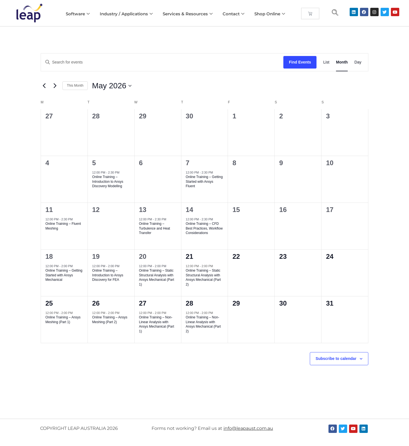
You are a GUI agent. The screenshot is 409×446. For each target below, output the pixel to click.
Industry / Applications (126, 13)
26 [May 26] (96, 303)
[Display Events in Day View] (357, 62)
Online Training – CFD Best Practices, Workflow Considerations (204, 228)
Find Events (300, 62)
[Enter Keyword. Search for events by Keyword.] (162, 62)
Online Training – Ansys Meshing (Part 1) (63, 319)
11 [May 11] (49, 209)
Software (78, 13)
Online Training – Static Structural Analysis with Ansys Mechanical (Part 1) (156, 277)
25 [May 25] (49, 303)
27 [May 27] (143, 303)
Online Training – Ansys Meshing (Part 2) (109, 319)
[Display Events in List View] (326, 62)
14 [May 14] (189, 209)
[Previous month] (44, 85)
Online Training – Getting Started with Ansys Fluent (204, 181)
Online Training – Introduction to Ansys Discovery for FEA (107, 275)
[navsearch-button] (334, 13)
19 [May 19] (96, 256)
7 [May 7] (187, 163)
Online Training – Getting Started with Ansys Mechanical (63, 275)
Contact (233, 13)
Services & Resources (188, 13)
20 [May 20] (143, 256)
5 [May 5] (94, 163)
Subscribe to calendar (336, 358)
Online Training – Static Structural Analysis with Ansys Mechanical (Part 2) (203, 277)
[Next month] (55, 85)
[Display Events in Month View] (342, 62)
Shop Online (269, 13)
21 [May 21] (189, 256)
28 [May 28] (189, 303)
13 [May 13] (143, 209)
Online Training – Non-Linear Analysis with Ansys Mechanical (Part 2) (203, 324)
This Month (75, 85)
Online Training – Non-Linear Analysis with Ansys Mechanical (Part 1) (156, 324)
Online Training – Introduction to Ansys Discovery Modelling (107, 181)
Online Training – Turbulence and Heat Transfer (154, 228)
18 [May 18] (49, 256)
